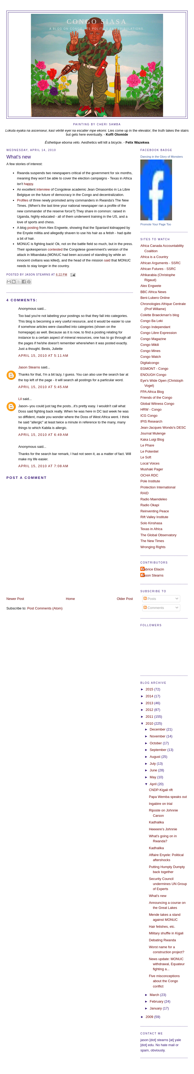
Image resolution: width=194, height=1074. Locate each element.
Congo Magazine (153, 339)
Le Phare (147, 445)
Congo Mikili (149, 345)
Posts (150, 599)
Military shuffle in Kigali (166, 933)
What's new (18, 157)
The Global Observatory (158, 535)
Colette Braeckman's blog (159, 315)
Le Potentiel (149, 451)
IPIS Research (151, 421)
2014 (150, 696)
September (158, 750)
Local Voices (149, 463)
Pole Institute (150, 481)
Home (70, 599)
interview (43, 189)
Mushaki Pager (151, 469)
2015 (150, 689)
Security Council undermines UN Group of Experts (168, 884)
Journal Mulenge (152, 433)
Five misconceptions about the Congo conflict (164, 981)
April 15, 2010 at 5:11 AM (43, 356)
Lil (20, 399)
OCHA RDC (149, 475)
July (153, 764)
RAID (144, 493)
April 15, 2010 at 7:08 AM (43, 466)
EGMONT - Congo (154, 369)
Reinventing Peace (154, 511)
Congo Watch (150, 357)
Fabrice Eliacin (153, 569)
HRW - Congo (150, 409)
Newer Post (15, 599)
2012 (150, 710)
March (155, 995)
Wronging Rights (152, 547)
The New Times (152, 541)
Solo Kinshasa (151, 523)
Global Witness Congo (157, 404)
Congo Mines (150, 351)
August (155, 757)
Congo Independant (155, 327)
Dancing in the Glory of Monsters (161, 156)
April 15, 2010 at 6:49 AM (43, 435)
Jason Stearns (29, 367)
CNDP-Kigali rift (161, 790)
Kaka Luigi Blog (152, 439)
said (107, 260)
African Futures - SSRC (158, 269)
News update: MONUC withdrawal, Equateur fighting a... (166, 964)
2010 (150, 723)
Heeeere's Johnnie (163, 829)
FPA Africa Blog (152, 392)
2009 (150, 1017)
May (153, 777)
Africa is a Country (154, 257)
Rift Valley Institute (154, 517)
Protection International (157, 487)
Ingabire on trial (160, 804)
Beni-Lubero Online (155, 298)
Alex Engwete (150, 286)
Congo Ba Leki (151, 321)
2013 (150, 703)
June (154, 770)
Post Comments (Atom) (45, 608)
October (156, 743)
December (158, 729)
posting (32, 228)
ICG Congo (148, 416)
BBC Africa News (153, 292)
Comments (154, 608)
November (158, 736)
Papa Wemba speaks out (168, 797)
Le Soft (145, 457)
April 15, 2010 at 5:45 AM (43, 387)
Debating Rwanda (162, 940)
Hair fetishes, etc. (162, 927)
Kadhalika (156, 822)
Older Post (125, 599)
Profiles (22, 200)
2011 (150, 717)
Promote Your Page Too (155, 224)
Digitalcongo (149, 363)
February (157, 1001)
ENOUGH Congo (153, 375)
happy (28, 184)
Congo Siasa (97, 21)
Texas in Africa (151, 529)
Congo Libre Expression (158, 333)
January (156, 1008)
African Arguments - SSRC (160, 263)
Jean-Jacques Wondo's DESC (163, 427)
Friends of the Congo (156, 397)
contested (55, 249)
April (154, 784)
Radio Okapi (149, 505)
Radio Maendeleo (153, 499)
